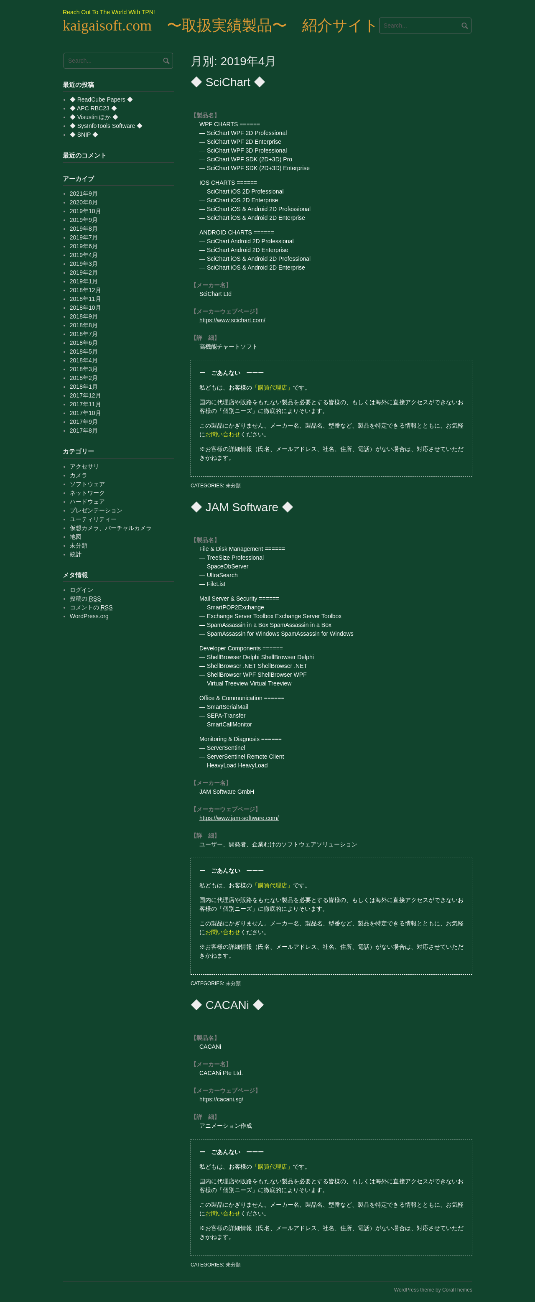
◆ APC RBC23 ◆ (93, 108)
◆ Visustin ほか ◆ (94, 117)
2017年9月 (84, 421)
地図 (76, 536)
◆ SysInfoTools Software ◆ (106, 125)
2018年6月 (84, 342)
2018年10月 (85, 307)
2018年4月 (84, 360)
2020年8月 (84, 202)
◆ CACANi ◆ (227, 1005)
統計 (76, 554)
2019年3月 (84, 263)
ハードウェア (87, 501)
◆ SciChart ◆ (228, 82)
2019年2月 (84, 272)
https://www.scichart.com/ (232, 320)
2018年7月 (84, 334)
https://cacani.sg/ (221, 1099)
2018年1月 (84, 386)
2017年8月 (84, 430)
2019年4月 (84, 255)
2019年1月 (84, 281)
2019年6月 (84, 246)
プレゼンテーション (96, 510)
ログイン (81, 589)
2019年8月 (84, 228)
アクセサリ (84, 466)
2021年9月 (84, 193)
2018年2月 (84, 378)
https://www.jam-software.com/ (239, 818)
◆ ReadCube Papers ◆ (101, 99)
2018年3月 (84, 369)
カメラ (78, 475)
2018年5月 (84, 351)
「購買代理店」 (272, 387)
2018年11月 (85, 299)
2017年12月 (85, 395)
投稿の (85, 598)
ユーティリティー (93, 519)
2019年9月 (84, 220)
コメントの (91, 607)
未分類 (233, 486)
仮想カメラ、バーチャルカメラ (111, 528)
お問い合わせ (222, 434)
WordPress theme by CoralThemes (433, 1290)
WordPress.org (89, 616)
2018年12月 (85, 290)
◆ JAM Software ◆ (242, 507)
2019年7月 (84, 237)
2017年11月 (85, 404)
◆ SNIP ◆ (84, 134)
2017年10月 (85, 413)
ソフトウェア (87, 484)
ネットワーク (87, 492)
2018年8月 (84, 325)
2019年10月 (85, 211)
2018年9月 (84, 316)
